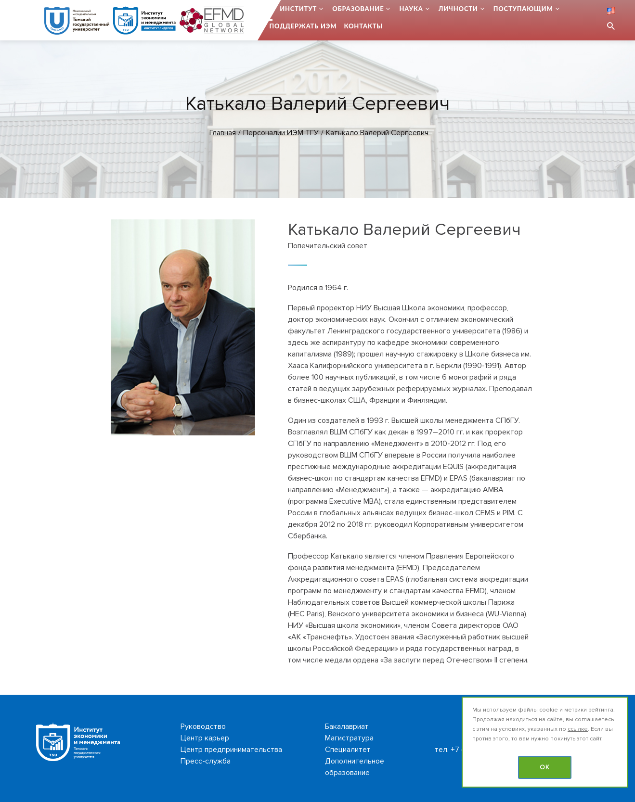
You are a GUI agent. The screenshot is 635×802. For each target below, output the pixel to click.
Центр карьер (205, 738)
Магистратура (349, 738)
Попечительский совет (327, 246)
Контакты (363, 26)
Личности (458, 9)
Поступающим (523, 9)
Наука (411, 9)
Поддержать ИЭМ (303, 26)
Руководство (203, 726)
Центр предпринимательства (231, 749)
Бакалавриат (347, 726)
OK (545, 767)
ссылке (578, 729)
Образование (358, 9)
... (270, 9)
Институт (298, 9)
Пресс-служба (206, 761)
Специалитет (348, 749)
